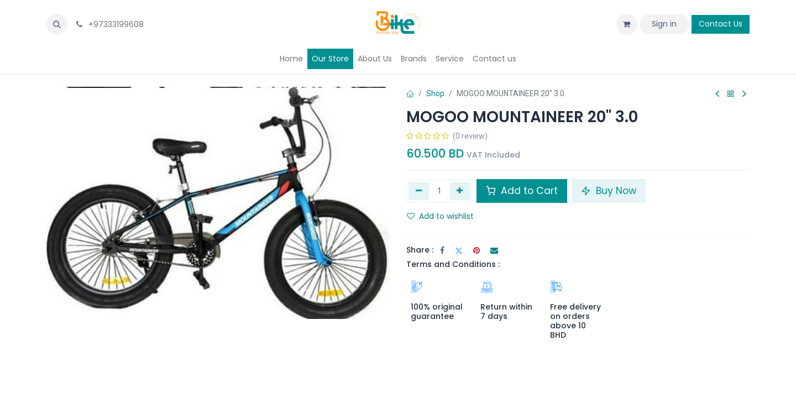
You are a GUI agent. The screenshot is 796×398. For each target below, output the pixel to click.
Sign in (664, 23)
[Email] (494, 250)
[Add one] (460, 191)
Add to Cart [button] (522, 190)
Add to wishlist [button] (440, 216)
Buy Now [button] (608, 190)
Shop (435, 93)
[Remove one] (419, 191)
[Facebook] (442, 250)
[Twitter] (459, 250)
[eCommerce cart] (626, 24)
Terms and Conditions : (453, 264)
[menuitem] (291, 59)
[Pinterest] (476, 250)
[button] (56, 24)
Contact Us (720, 23)
